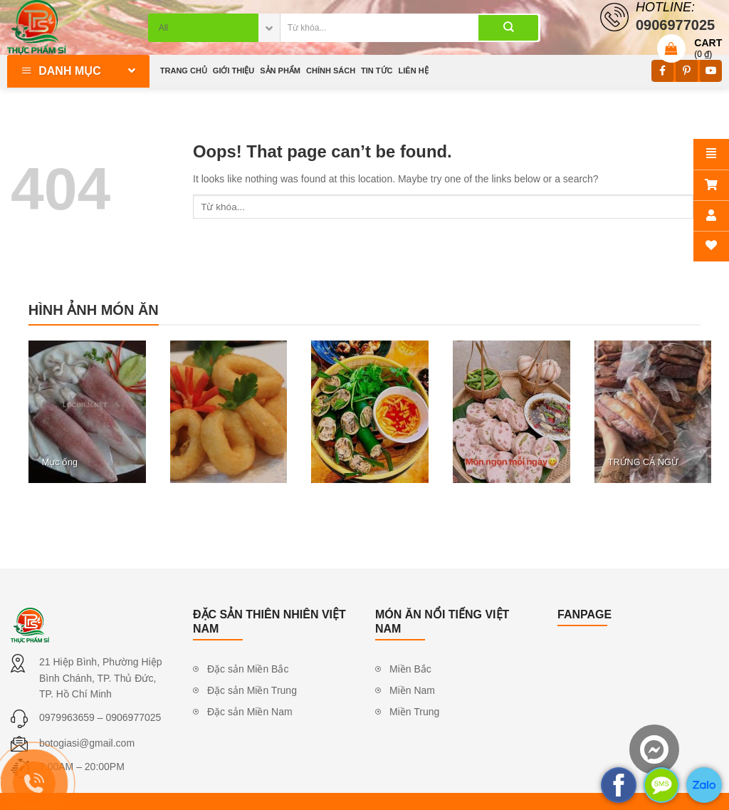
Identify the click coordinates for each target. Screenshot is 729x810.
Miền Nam (412, 690)
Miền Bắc (410, 669)
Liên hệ (414, 70)
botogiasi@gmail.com (87, 743)
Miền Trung (414, 711)
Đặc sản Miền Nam (250, 711)
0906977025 (133, 717)
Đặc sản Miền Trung (252, 690)
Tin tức (376, 70)
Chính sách (330, 70)
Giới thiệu (233, 70)
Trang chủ (183, 70)
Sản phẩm (280, 70)
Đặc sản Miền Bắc (247, 669)
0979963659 (67, 717)
